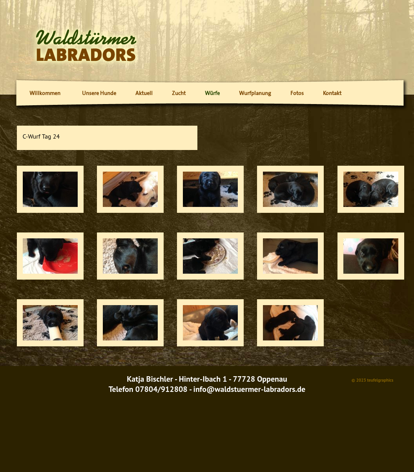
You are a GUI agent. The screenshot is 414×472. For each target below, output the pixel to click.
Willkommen (44, 93)
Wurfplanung (255, 93)
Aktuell (144, 93)
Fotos (297, 93)
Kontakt (332, 93)
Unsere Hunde (99, 93)
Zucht (179, 93)
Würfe (212, 93)
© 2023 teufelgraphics (373, 380)
